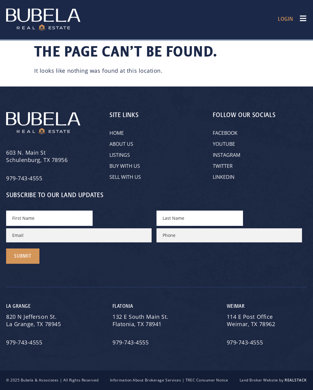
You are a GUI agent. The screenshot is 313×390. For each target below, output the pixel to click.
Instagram (226, 155)
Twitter (223, 166)
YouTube (224, 144)
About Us (121, 144)
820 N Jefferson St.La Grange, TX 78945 (34, 320)
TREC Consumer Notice (207, 380)
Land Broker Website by (273, 380)
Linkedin (223, 177)
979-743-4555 (24, 178)
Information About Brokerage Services (145, 380)
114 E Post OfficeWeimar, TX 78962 (252, 320)
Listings (119, 155)
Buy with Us (124, 166)
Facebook (225, 133)
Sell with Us (125, 177)
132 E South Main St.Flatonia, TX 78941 (140, 320)
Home (116, 133)
